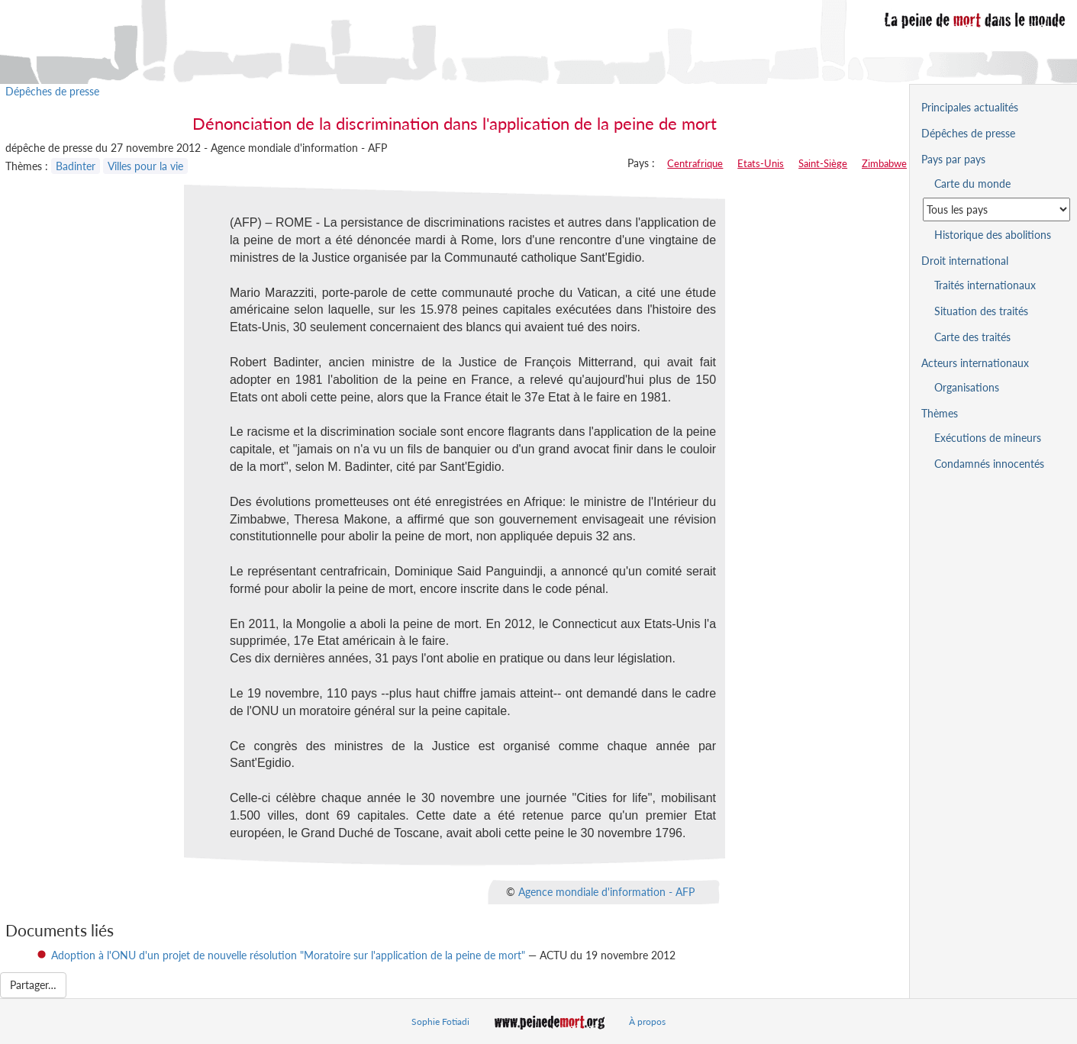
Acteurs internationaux (975, 362)
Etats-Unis (760, 163)
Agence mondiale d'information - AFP (606, 890)
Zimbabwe (884, 163)
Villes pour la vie (145, 166)
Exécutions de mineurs (987, 437)
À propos (647, 1021)
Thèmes (939, 413)
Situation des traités (981, 310)
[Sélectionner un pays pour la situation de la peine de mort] (996, 209)
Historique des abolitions (992, 234)
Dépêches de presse (52, 91)
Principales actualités (969, 107)
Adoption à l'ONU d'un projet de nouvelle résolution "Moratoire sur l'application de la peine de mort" (288, 955)
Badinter (75, 166)
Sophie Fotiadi (440, 1021)
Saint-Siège (822, 163)
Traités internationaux (985, 285)
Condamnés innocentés (989, 463)
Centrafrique (695, 163)
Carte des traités (972, 336)
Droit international (964, 260)
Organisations (966, 387)
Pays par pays (953, 159)
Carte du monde (972, 183)
